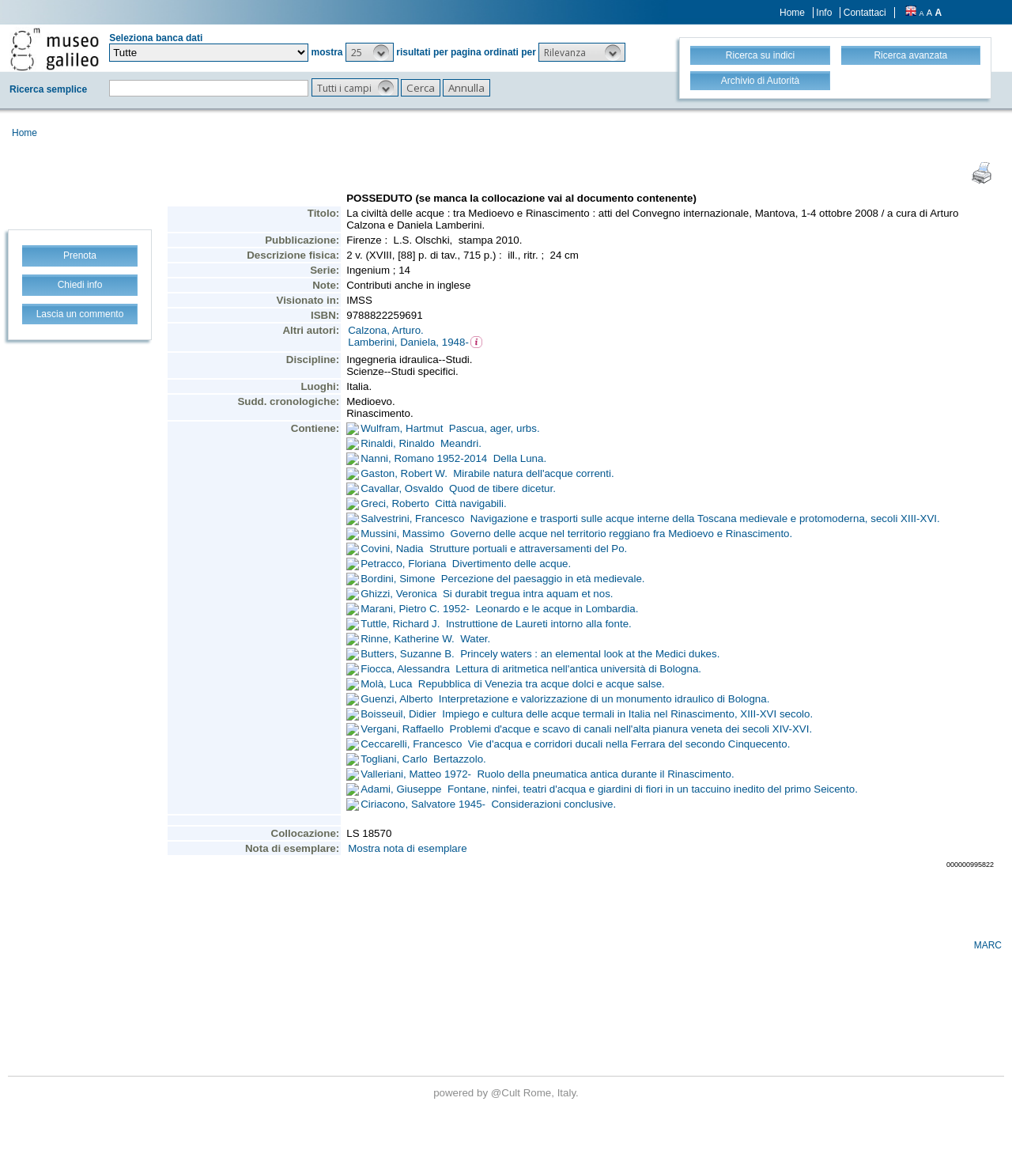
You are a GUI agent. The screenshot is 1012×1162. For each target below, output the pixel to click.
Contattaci (865, 12)
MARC (988, 945)
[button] (370, 52)
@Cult (507, 1093)
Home (792, 12)
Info (824, 12)
